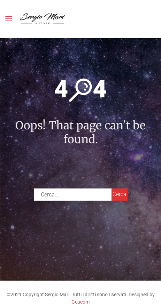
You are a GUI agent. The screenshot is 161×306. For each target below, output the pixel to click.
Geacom (80, 302)
